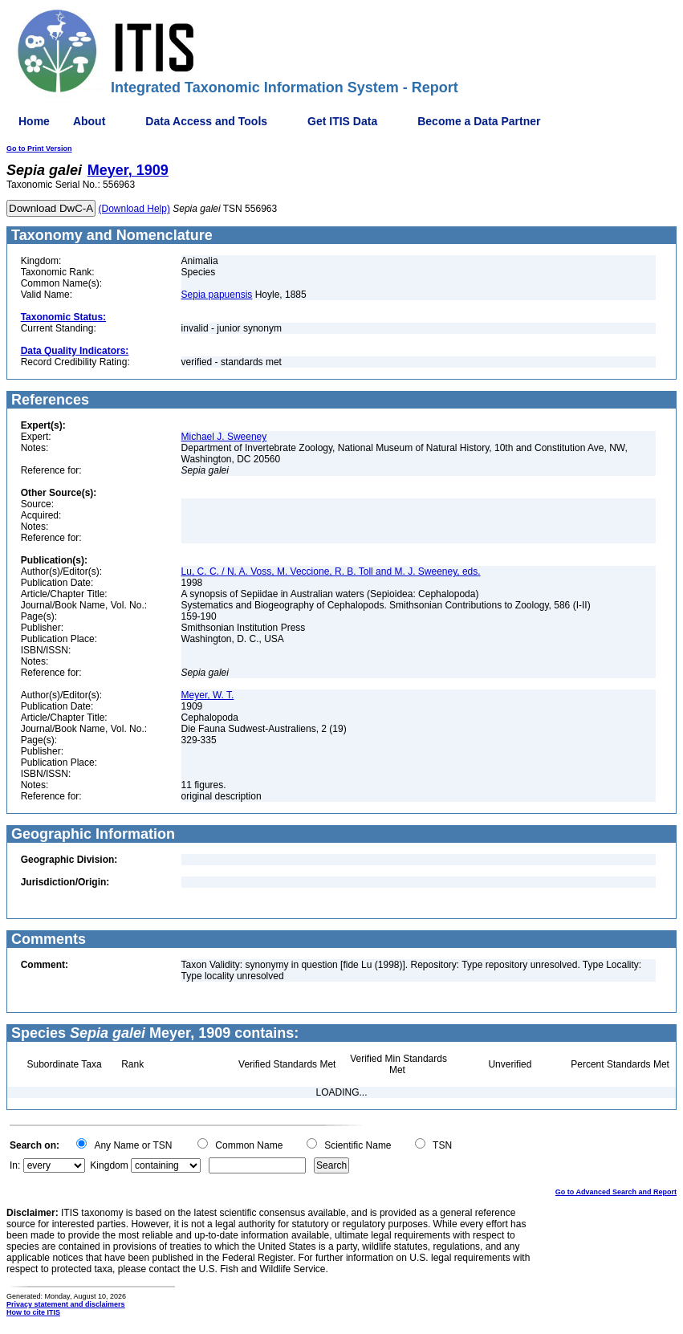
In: (15, 1165)
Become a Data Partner (478, 121)
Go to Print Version (39, 148)
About (89, 121)
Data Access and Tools (206, 121)
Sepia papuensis (217, 294)
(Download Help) (134, 208)
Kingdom (109, 1165)
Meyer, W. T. (207, 695)
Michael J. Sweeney (224, 436)
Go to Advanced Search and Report (616, 1192)
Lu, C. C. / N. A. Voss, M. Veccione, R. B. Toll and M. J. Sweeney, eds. (331, 571)
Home (34, 121)
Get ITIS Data (342, 121)
